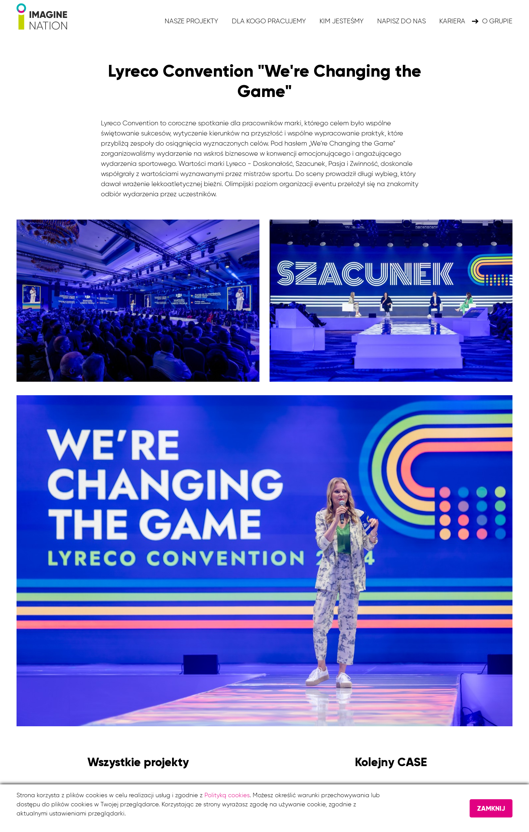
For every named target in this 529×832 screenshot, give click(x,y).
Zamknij (491, 808)
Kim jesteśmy (341, 21)
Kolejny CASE (391, 762)
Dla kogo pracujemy (269, 21)
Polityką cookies (227, 795)
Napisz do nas (401, 21)
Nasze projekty (191, 21)
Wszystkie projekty (138, 762)
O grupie (497, 21)
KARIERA (452, 21)
